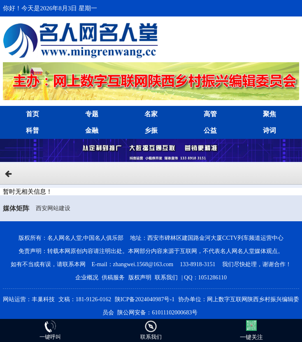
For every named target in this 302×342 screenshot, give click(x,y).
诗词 (269, 130)
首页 (32, 113)
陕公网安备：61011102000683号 (157, 312)
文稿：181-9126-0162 (84, 299)
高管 (210, 113)
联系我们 (166, 277)
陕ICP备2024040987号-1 (144, 299)
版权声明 (139, 277)
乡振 (151, 130)
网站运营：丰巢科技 (29, 299)
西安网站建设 (53, 208)
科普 (32, 130)
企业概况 (86, 277)
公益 (210, 130)
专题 (91, 113)
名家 (151, 113)
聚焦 (269, 113)
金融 (91, 130)
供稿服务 (113, 277)
